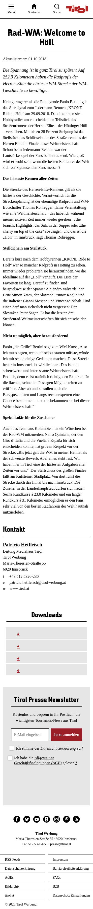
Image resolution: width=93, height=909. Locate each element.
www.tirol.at (19, 588)
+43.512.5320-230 (24, 576)
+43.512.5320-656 (35, 844)
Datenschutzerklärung (58, 748)
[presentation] (46, 780)
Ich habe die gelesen (46, 760)
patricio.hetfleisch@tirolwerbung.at (37, 582)
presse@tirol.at (60, 844)
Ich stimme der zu (49, 748)
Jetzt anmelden (66, 734)
